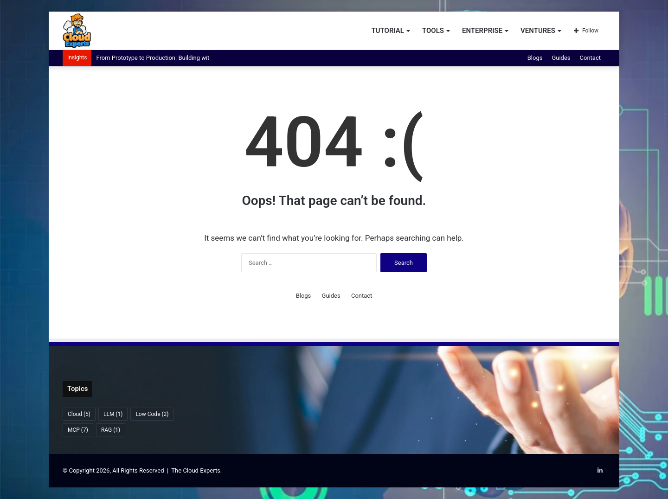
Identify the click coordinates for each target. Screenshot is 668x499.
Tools (433, 30)
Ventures (537, 30)
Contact (590, 57)
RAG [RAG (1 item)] (110, 430)
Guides (561, 57)
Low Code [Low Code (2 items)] (151, 414)
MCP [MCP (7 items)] (78, 430)
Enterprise (482, 30)
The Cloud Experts (195, 470)
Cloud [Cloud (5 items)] (79, 414)
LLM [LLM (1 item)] (112, 414)
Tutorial (387, 30)
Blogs (535, 57)
